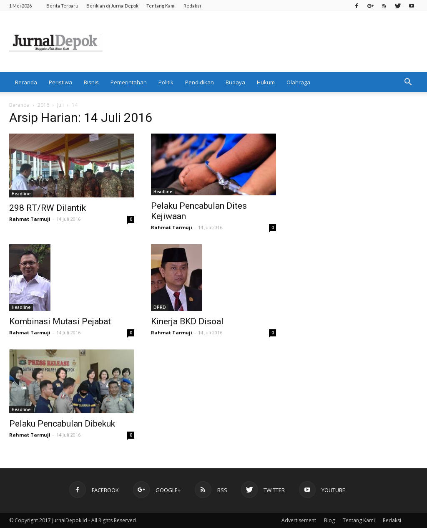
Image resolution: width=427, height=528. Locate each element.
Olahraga (298, 82)
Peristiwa (60, 82)
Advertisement (298, 520)
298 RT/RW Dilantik (47, 208)
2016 (43, 105)
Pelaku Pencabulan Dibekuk (62, 424)
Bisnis (91, 82)
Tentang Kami (161, 5)
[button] (408, 82)
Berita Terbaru (62, 5)
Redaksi (192, 5)
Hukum (266, 82)
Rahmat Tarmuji (29, 219)
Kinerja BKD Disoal (187, 321)
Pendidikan (199, 82)
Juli (60, 105)
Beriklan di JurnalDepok (112, 5)
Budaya (235, 82)
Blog (329, 520)
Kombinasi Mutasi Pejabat (60, 321)
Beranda (26, 82)
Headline (21, 194)
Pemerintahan (129, 82)
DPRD (159, 307)
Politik (165, 82)
